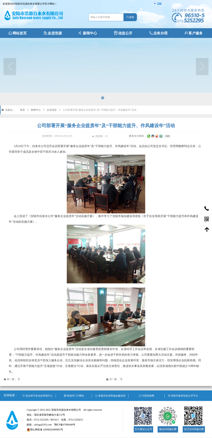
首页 (22, 110)
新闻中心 (36, 110)
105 (167, 136)
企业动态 (52, 110)
